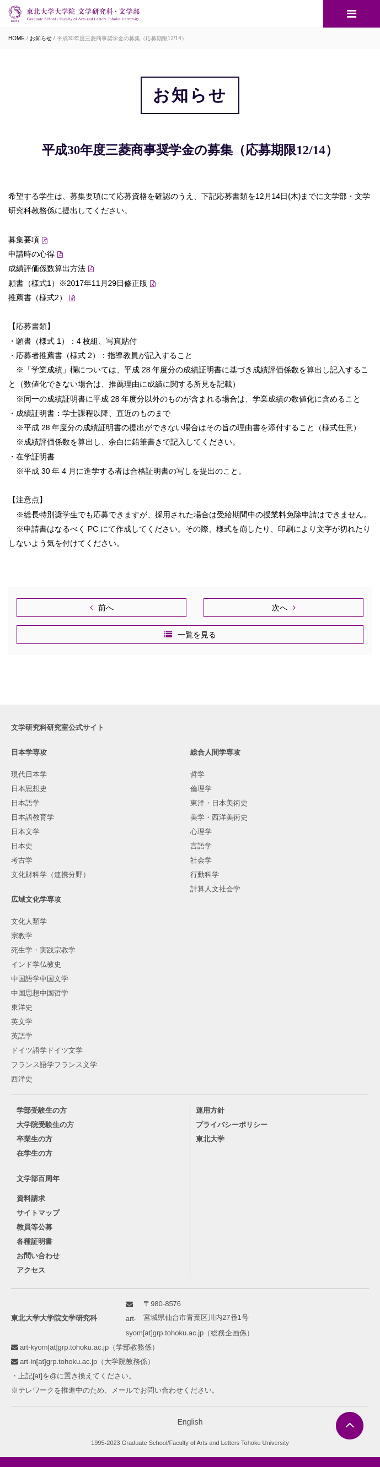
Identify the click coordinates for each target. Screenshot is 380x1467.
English (190, 1421)
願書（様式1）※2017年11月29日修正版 (77, 283)
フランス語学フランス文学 (54, 1064)
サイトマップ (38, 1213)
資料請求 (31, 1198)
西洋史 (22, 1079)
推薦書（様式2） (37, 297)
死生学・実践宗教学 (43, 950)
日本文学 (25, 831)
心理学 (201, 831)
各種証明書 (34, 1241)
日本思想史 (29, 788)
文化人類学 (29, 921)
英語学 (22, 1036)
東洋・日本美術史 (219, 803)
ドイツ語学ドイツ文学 (47, 1050)
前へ (106, 607)
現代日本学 (29, 774)
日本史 (22, 846)
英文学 (22, 1021)
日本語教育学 (32, 817)
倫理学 (201, 788)
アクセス (31, 1270)
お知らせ (41, 38)
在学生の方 (34, 1153)
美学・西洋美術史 (219, 817)
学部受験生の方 (42, 1110)
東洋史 (22, 1007)
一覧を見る (197, 634)
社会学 (201, 860)
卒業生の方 (34, 1139)
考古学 (22, 860)
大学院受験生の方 (45, 1124)
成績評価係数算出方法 (46, 268)
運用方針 (210, 1110)
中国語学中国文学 (39, 979)
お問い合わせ (38, 1256)
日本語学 (25, 803)
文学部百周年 (38, 1178)
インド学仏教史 (36, 964)
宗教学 (22, 936)
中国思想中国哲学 (39, 993)
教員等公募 (34, 1227)
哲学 (197, 774)
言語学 (201, 846)
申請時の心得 (31, 254)
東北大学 (210, 1139)
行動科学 (204, 874)
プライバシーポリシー (231, 1124)
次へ (279, 607)
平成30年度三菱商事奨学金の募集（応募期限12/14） (122, 38)
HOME (16, 38)
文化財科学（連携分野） (50, 874)
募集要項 (23, 239)
